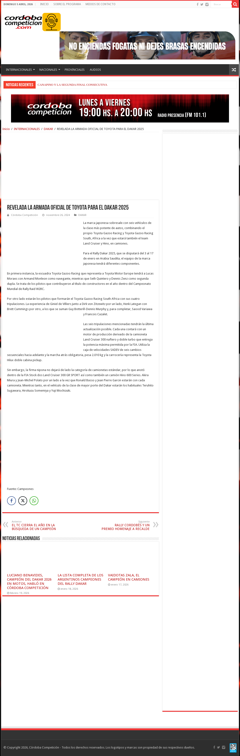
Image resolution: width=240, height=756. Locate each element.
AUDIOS (95, 69)
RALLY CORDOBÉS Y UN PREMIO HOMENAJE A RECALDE (125, 525)
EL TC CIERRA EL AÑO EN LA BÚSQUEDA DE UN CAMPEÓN (36, 525)
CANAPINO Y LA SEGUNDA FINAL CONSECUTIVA (72, 84)
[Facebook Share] (11, 500)
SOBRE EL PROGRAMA (67, 4)
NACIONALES (48, 69)
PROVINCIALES (75, 69)
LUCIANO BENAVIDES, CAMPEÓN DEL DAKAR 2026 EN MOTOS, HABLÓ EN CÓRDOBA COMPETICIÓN (29, 581)
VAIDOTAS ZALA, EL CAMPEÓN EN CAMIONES (128, 577)
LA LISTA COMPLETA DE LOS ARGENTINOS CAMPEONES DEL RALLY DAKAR (80, 579)
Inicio (6, 129)
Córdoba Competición (24, 215)
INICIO (44, 4)
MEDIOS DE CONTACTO (101, 4)
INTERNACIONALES (19, 69)
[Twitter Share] (22, 500)
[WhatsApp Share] (34, 500)
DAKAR (48, 129)
